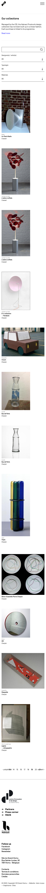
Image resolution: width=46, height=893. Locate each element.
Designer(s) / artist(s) (9, 55)
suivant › (41, 769)
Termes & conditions (10, 872)
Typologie (5, 65)
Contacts (5, 869)
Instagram (6, 849)
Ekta (14, 885)
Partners (9, 809)
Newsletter (6, 851)
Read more (6, 33)
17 (24, 770)
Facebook (6, 846)
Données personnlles (10, 874)
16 (21, 770)
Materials (5, 75)
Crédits (4, 876)
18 (28, 770)
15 (17, 770)
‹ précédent (7, 769)
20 (36, 770)
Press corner (11, 812)
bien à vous (40, 883)
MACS (8, 815)
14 (13, 770)
